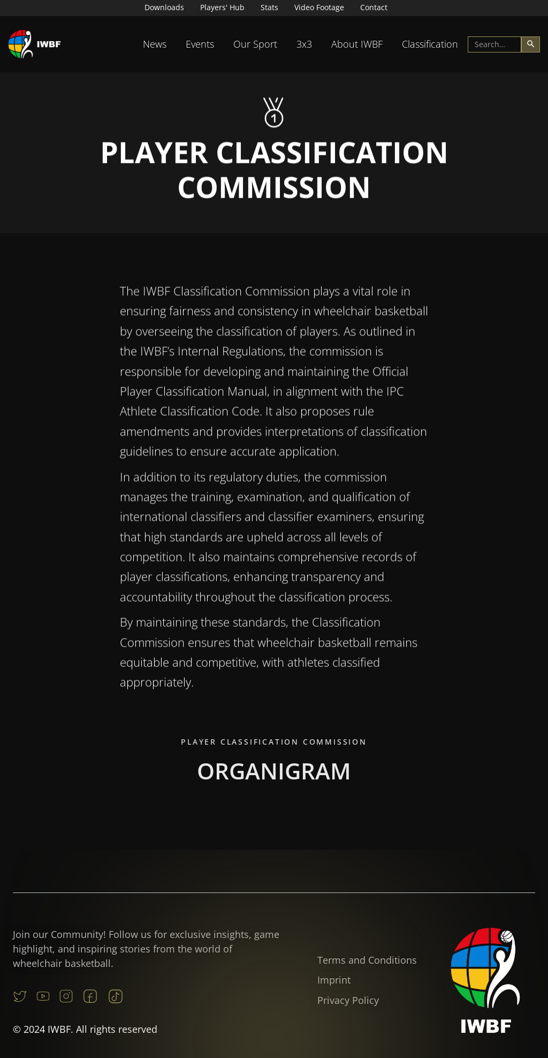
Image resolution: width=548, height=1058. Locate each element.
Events (200, 43)
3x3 (304, 43)
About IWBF (357, 43)
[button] (154, 44)
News (154, 43)
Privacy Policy (348, 1000)
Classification (430, 43)
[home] (35, 44)
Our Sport (255, 43)
